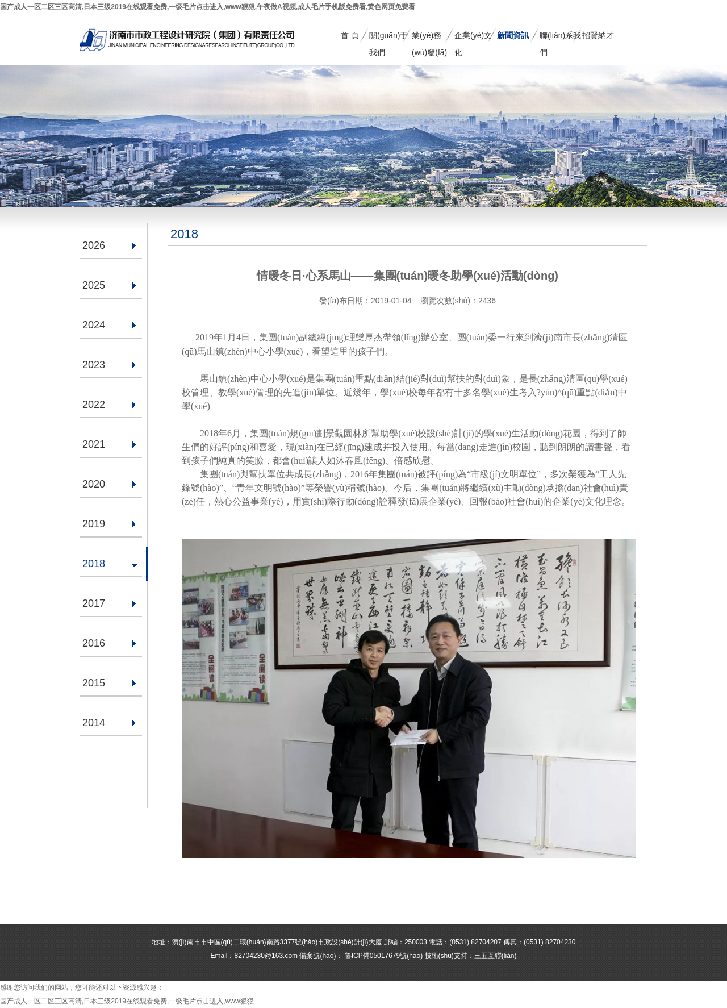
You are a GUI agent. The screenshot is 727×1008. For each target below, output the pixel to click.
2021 (93, 444)
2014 (93, 722)
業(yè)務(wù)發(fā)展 (429, 37)
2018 (93, 563)
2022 (93, 404)
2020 (93, 484)
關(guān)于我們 (388, 37)
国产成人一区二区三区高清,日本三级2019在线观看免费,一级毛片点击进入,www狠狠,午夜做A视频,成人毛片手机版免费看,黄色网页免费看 (207, 7)
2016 (93, 643)
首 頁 (350, 35)
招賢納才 (598, 35)
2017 (93, 603)
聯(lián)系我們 (560, 37)
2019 (93, 524)
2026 (93, 245)
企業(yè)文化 (473, 37)
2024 (93, 325)
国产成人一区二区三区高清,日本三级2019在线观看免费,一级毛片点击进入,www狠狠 (127, 1001)
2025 (93, 285)
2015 (93, 683)
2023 (93, 364)
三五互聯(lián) (495, 956)
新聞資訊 (513, 35)
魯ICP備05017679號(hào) (382, 956)
